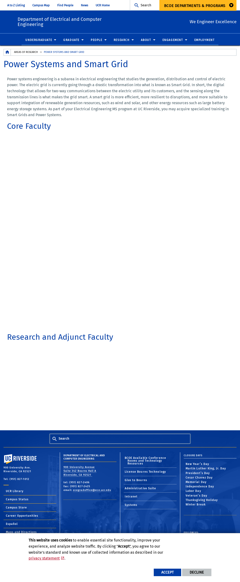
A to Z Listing (16, 5)
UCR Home (103, 5)
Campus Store (16, 507)
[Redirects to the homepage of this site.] (7, 52)
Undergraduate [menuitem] (38, 40)
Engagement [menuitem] (172, 40)
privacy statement (44, 558)
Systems (131, 505)
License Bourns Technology (145, 472)
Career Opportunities (22, 516)
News (84, 5)
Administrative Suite (140, 488)
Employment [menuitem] (204, 40)
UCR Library (14, 491)
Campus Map (41, 5)
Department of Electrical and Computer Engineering (89, 21)
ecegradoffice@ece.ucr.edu (92, 490)
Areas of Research (26, 52)
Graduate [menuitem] (71, 40)
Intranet (131, 496)
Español (12, 524)
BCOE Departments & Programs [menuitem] (194, 6)
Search (146, 5)
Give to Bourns (136, 480)
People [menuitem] (96, 40)
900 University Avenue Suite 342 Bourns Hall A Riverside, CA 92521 (80, 471)
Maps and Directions (21, 532)
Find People (65, 5)
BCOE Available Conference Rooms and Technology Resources (145, 461)
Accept (167, 572)
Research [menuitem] (122, 40)
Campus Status (17, 499)
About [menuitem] (146, 40)
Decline (197, 572)
